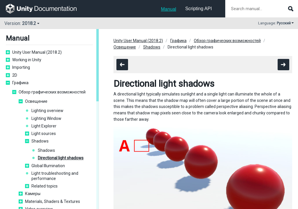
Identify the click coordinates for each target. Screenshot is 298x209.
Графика (20, 82)
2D (14, 75)
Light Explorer (43, 126)
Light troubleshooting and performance (54, 176)
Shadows (40, 141)
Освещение (36, 101)
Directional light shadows (61, 158)
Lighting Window (46, 118)
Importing (21, 67)
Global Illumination (48, 165)
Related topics (44, 186)
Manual (168, 9)
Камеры (32, 193)
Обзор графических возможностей (52, 92)
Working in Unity (26, 59)
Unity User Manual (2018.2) (37, 52)
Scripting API (198, 8)
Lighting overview (47, 110)
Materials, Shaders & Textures (52, 201)
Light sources (43, 133)
